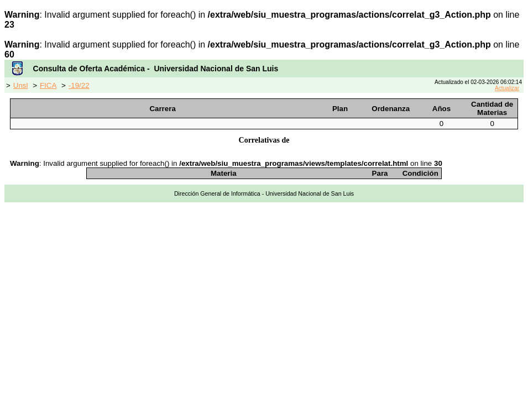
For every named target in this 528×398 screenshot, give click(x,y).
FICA (48, 85)
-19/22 (79, 85)
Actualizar (507, 88)
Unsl (20, 85)
